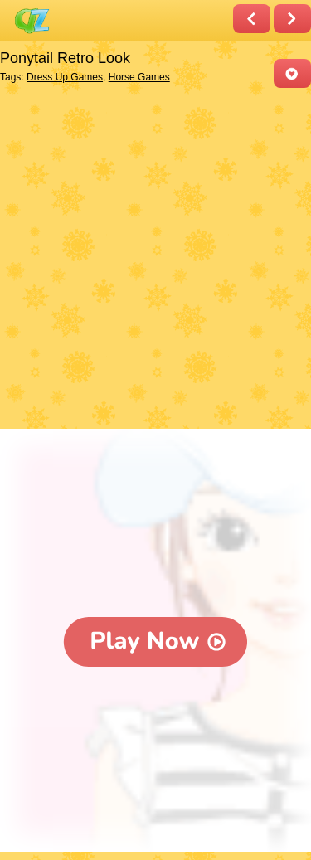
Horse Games (139, 77)
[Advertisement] (155, 259)
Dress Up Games (65, 77)
